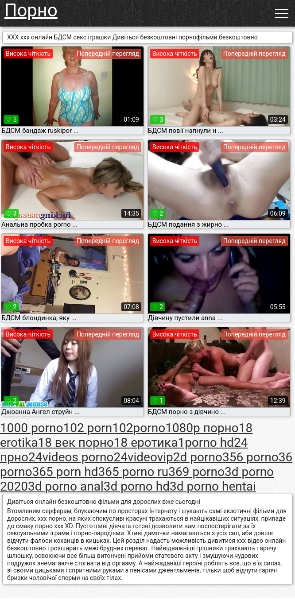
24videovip (143, 457)
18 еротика (146, 442)
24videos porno (70, 457)
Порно (31, 10)
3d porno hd (137, 486)
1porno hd (206, 442)
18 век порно (75, 442)
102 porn (88, 428)
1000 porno (31, 428)
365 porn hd (65, 471)
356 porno (250, 457)
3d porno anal (66, 486)
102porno (138, 428)
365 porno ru (133, 471)
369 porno (196, 471)
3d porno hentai (213, 486)
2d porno (197, 457)
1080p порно (202, 428)
